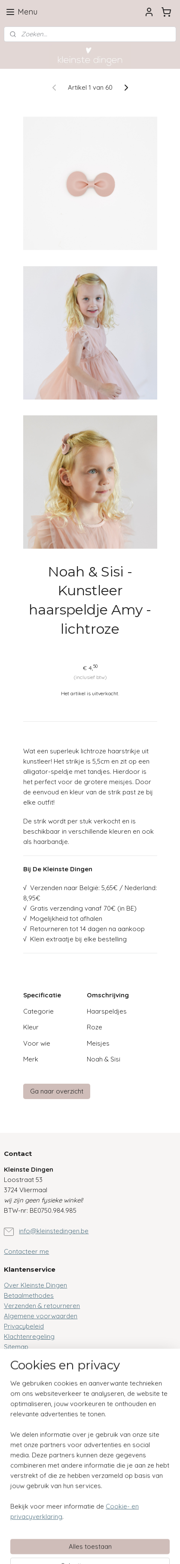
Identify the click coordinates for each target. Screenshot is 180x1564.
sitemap (97, 1534)
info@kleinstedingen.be (53, 1231)
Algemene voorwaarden (40, 1316)
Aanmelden (27, 1487)
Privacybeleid (24, 1326)
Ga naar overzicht (56, 1091)
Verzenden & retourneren (42, 1306)
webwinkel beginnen (143, 1534)
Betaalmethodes (29, 1295)
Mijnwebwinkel (104, 1548)
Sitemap (16, 1347)
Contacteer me (26, 1251)
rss (113, 1534)
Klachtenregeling (29, 1336)
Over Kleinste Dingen (35, 1285)
